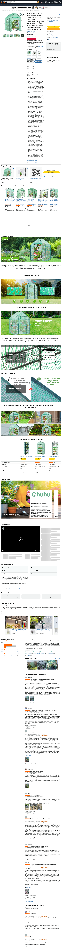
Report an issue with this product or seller (35, 162)
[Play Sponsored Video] (16, 622)
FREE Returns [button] (30, 45)
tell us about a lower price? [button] (15, 588)
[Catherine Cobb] (8, 528)
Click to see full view (13, 32)
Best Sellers (33, 4)
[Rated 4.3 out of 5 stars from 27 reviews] (20, 632)
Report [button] (34, 704)
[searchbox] (24, 2)
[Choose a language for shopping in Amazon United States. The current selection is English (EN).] (42, 1)
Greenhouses (36, 10)
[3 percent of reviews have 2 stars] (9, 651)
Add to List (48, 53)
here (7, 581)
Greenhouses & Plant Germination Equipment (25, 10)
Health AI (13, 4)
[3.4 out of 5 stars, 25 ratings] (41, 205)
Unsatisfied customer (9, 529)
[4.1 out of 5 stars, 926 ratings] (53, 205)
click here (6, 584)
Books (38, 4)
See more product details (32, 160)
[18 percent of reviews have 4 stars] (9, 647)
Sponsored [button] (3, 613)
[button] (2, 5)
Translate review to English (30, 931)
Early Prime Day (7, 4)
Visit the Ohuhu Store (31, 31)
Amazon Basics (26, 4)
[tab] (48, 350)
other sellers (40, 46)
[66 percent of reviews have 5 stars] (9, 645)
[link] (22, 172)
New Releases (43, 4)
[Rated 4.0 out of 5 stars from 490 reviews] (44, 632)
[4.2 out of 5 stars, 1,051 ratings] (19, 205)
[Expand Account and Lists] (52, 2)
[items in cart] (60, 1)
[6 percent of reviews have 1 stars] (9, 653)
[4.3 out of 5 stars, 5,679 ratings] (30, 205)
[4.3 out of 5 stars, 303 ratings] (8, 204)
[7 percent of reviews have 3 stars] (9, 649)
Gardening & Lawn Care (13, 10)
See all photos (57, 658)
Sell (59, 4)
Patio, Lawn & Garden (4, 10)
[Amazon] (3, 1)
